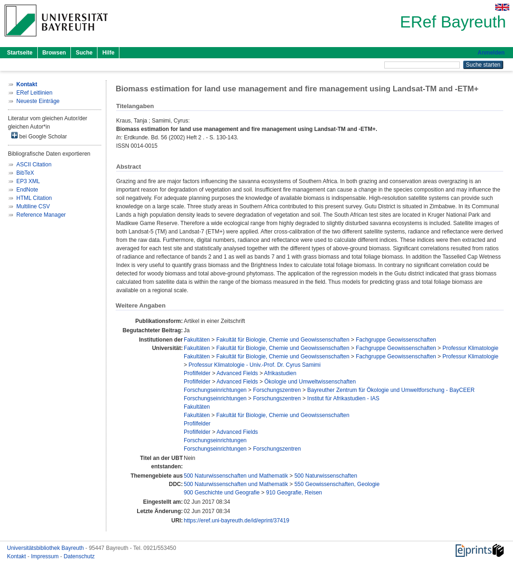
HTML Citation (34, 198)
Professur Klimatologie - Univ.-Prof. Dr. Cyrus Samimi (254, 365)
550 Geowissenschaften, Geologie (337, 484)
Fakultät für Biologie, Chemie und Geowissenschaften (283, 339)
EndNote (27, 189)
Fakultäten (197, 339)
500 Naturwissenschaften (325, 476)
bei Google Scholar (39, 136)
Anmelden (491, 52)
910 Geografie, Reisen (294, 492)
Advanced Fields (237, 373)
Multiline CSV (33, 206)
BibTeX (25, 173)
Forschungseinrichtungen (215, 390)
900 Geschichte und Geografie (222, 492)
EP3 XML (28, 181)
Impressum (45, 556)
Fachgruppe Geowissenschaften (396, 339)
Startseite (20, 52)
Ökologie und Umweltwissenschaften (310, 381)
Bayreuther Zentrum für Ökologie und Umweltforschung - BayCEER (391, 390)
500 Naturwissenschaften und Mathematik (236, 476)
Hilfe (108, 52)
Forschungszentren (277, 390)
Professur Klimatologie (471, 348)
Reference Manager (41, 215)
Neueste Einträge (38, 101)
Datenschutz (79, 556)
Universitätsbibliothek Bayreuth (46, 548)
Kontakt (17, 556)
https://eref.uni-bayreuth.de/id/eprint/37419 (236, 520)
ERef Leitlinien (34, 92)
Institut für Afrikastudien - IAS (343, 398)
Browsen (54, 52)
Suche (84, 52)
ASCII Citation (33, 164)
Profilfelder (197, 373)
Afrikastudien (280, 373)
